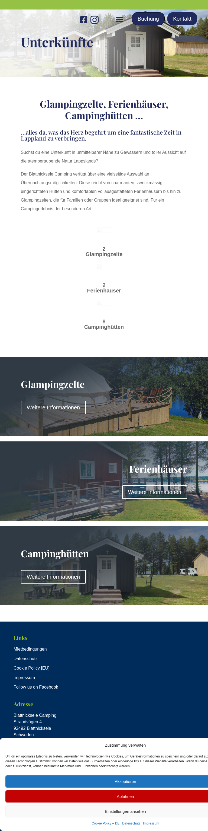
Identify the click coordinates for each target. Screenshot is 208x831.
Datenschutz (131, 823)
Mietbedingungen (30, 649)
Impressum (151, 823)
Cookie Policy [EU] (32, 668)
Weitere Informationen (53, 407)
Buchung (148, 19)
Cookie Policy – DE (106, 823)
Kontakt (182, 19)
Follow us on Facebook (36, 687)
